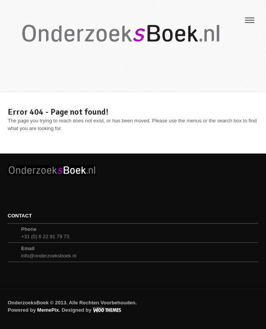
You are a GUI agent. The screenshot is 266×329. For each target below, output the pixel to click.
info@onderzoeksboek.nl (48, 256)
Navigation (249, 22)
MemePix (48, 310)
